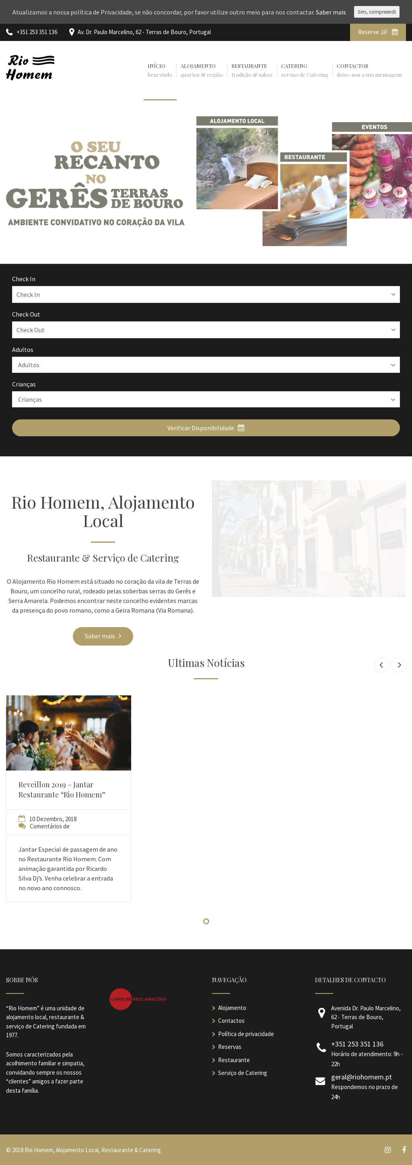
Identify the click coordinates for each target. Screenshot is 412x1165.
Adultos (22, 349)
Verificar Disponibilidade (206, 428)
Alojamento (232, 1008)
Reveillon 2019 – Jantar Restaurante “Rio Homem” (62, 789)
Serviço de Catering (242, 1073)
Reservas (229, 1047)
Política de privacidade (246, 1034)
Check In (23, 279)
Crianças (24, 384)
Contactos (231, 1020)
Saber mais (103, 636)
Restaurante (234, 1060)
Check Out (26, 314)
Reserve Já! (378, 32)
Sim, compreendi (377, 11)
